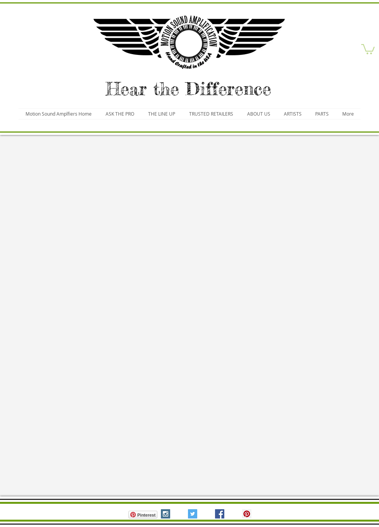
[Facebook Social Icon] (219, 513)
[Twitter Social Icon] (192, 513)
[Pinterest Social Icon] (246, 513)
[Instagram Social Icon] (165, 513)
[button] (368, 48)
